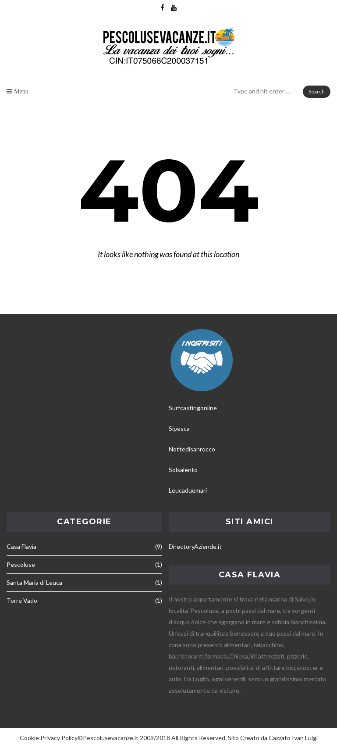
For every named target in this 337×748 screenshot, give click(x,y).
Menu (21, 91)
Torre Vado (22, 600)
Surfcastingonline (193, 408)
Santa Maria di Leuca (34, 582)
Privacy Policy (59, 737)
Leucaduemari (188, 490)
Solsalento (183, 469)
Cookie (29, 737)
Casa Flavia (21, 546)
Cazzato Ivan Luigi (293, 737)
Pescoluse (21, 564)
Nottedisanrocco (192, 449)
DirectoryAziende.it (195, 546)
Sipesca (179, 428)
